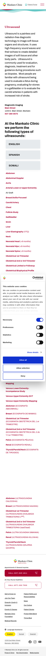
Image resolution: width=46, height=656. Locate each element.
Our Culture (28, 605)
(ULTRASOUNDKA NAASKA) (22, 506)
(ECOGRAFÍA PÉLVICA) (19, 440)
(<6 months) (18, 241)
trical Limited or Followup (23, 266)
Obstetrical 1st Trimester (17, 256)
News (26, 601)
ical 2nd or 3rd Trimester (24, 261)
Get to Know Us (10, 594)
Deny (23, 376)
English (10, 634)
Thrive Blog (28, 618)
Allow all (23, 360)
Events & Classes (11, 609)
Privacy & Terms (9, 652)
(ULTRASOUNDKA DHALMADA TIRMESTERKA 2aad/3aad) (20, 525)
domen (11, 173)
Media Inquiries (34, 652)
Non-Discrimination (22, 652)
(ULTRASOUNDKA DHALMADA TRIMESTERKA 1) (20, 514)
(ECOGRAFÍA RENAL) (19, 445)
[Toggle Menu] (42, 4)
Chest (8, 207)
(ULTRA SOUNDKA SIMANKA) (22, 532)
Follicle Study (12, 212)
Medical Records (11, 621)
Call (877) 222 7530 (23, 585)
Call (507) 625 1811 (23, 573)
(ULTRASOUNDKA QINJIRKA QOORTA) (19, 545)
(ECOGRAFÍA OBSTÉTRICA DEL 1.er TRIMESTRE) (22, 421)
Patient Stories (29, 609)
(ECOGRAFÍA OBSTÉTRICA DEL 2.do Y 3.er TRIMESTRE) (23, 432)
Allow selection (23, 368)
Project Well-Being (30, 614)
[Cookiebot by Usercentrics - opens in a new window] (32, 278)
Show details (33, 352)
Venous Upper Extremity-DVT (19, 396)
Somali (21, 634)
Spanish (33, 634)
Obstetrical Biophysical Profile (20, 271)
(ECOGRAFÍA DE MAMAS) (21, 414)
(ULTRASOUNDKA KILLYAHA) (22, 537)
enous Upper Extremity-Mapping (22, 401)
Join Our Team (10, 598)
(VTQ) (17, 232)
